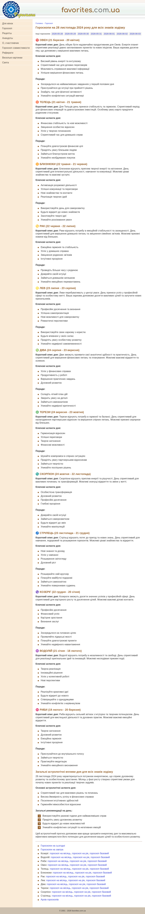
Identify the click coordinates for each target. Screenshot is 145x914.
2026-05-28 (57, 34)
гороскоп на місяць (60, 853)
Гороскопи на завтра (52, 849)
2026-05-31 (96, 34)
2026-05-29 (70, 34)
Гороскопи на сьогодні (53, 845)
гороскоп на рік (80, 853)
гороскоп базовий (99, 853)
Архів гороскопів (50, 899)
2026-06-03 (135, 34)
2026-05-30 (83, 34)
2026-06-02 (122, 34)
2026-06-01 (109, 34)
